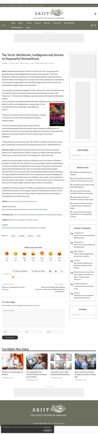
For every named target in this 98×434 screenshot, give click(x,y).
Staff (5, 63)
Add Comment (24, 63)
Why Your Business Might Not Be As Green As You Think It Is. (83, 255)
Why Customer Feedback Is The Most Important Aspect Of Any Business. (83, 265)
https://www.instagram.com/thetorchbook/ (25, 222)
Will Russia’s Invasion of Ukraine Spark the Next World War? (84, 297)
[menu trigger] (5, 25)
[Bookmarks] (95, 14)
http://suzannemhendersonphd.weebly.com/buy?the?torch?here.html (26, 209)
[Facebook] (20, 274)
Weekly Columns (49, 63)
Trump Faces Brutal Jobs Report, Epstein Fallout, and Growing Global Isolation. (81, 214)
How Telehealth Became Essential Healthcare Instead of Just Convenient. (36, 378)
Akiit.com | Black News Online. (56, 427)
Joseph (76, 260)
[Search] (95, 25)
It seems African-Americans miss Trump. (84, 287)
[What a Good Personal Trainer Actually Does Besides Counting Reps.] (85, 366)
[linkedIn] (55, 274)
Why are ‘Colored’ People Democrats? (81, 278)
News (32, 63)
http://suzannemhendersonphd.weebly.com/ (23, 201)
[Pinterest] (50, 274)
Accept (23, 430)
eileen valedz (78, 251)
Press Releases (39, 63)
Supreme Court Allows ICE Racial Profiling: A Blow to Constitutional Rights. (81, 206)
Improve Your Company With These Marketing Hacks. (84, 237)
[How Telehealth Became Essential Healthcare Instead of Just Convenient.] (37, 366)
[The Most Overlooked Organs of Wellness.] (12, 366)
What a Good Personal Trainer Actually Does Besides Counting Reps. (85, 378)
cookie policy (24, 426)
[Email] (13, 280)
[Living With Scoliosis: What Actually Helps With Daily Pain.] (61, 366)
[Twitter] (38, 274)
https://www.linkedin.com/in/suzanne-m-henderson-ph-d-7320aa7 (25, 230)
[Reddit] (61, 274)
